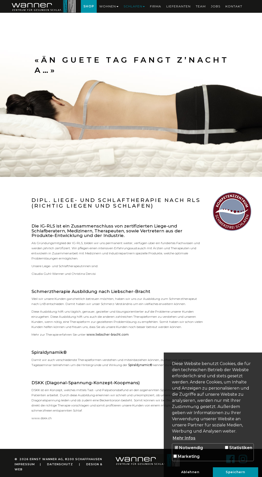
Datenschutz (60, 464)
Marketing (186, 456)
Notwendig (189, 447)
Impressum (25, 464)
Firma (155, 6)
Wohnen (108, 6)
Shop (88, 6)
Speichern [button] (235, 472)
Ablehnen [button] (190, 472)
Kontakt (233, 6)
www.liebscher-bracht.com (107, 334)
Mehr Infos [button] (184, 438)
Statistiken (238, 447)
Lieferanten (178, 6)
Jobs (215, 6)
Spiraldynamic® (140, 365)
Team (201, 6)
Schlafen (134, 6)
